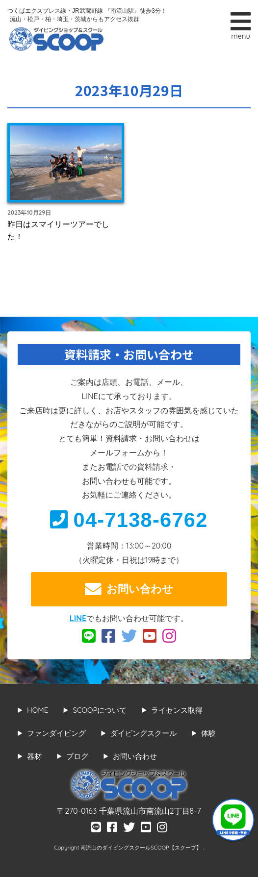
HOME (37, 710)
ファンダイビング (56, 733)
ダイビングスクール (143, 733)
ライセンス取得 (177, 710)
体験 (208, 733)
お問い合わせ (129, 589)
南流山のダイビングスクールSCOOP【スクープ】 (141, 847)
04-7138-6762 (128, 519)
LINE (78, 618)
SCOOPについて (100, 710)
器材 (34, 756)
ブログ (77, 756)
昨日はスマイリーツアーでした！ (58, 230)
